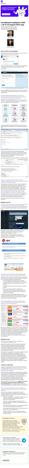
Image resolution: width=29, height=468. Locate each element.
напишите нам (19, 429)
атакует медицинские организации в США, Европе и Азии (12, 342)
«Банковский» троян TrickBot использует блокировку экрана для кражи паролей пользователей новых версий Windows (13, 274)
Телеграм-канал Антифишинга (9, 437)
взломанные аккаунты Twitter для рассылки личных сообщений (14, 54)
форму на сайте (10, 429)
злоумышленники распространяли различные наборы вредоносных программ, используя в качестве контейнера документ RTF (13, 97)
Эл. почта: (4, 455)
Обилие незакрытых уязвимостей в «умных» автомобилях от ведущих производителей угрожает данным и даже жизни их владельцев (14, 389)
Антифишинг (12, 418)
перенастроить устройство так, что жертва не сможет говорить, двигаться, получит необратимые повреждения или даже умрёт (14, 369)
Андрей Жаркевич (10, 46)
